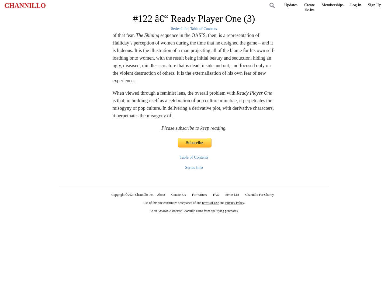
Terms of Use (210, 203)
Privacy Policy (234, 203)
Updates (290, 5)
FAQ (216, 195)
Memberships (332, 5)
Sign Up (374, 5)
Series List (232, 195)
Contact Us (178, 195)
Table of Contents (203, 29)
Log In (355, 5)
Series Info (179, 29)
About (161, 195)
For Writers (199, 195)
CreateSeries (309, 7)
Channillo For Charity (259, 195)
